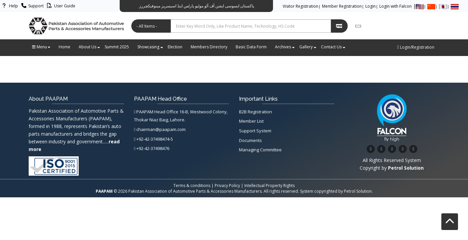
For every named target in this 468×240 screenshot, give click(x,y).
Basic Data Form (251, 47)
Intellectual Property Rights (269, 185)
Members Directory (209, 47)
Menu (41, 47)
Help (9, 6)
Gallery (307, 47)
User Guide (60, 6)
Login (370, 6)
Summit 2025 (117, 47)
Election (175, 47)
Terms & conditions (191, 185)
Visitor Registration (300, 6)
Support (31, 6)
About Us (89, 47)
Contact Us (333, 47)
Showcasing (150, 47)
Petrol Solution (358, 191)
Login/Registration (415, 47)
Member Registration (342, 6)
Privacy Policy (227, 185)
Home (64, 47)
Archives (284, 47)
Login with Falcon (395, 6)
